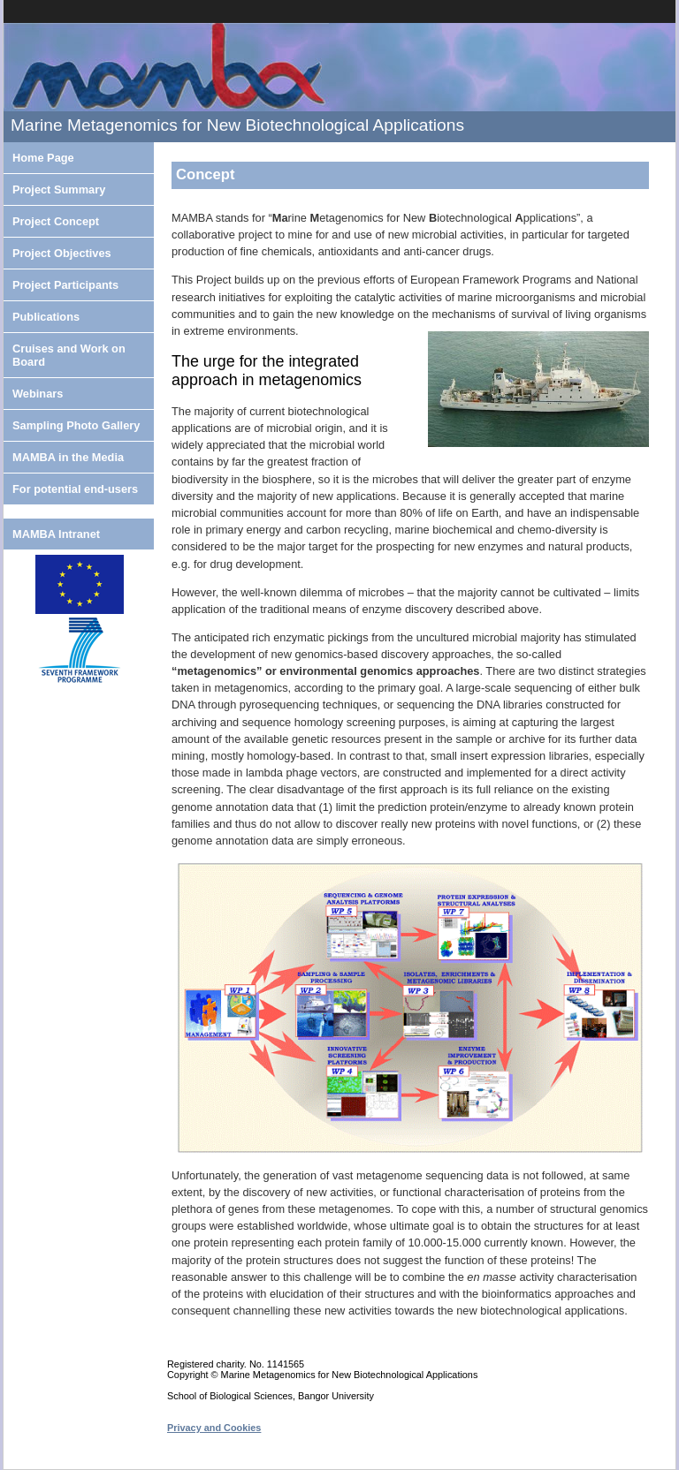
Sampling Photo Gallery (76, 425)
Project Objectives (61, 253)
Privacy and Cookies (214, 1427)
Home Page (43, 157)
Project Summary (58, 189)
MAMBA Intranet (56, 534)
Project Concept (55, 221)
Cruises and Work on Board (69, 355)
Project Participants (65, 285)
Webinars (37, 393)
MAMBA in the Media (68, 457)
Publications (46, 316)
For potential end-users (75, 489)
